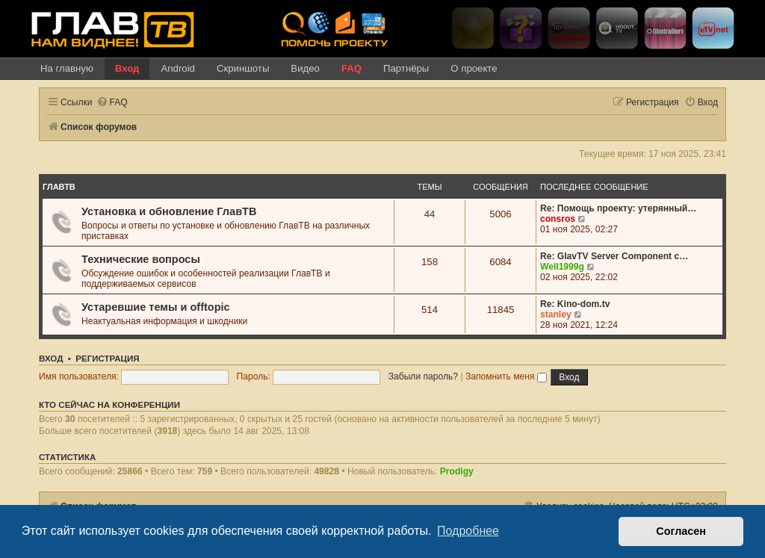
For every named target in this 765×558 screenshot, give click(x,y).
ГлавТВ (59, 186)
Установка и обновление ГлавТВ (168, 211)
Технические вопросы (140, 259)
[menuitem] (112, 103)
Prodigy (457, 471)
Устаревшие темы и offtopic (155, 307)
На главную (66, 68)
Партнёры (406, 68)
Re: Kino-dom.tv (575, 304)
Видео (305, 68)
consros (557, 219)
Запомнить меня (506, 376)
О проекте (473, 68)
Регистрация (107, 358)
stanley (556, 314)
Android (177, 68)
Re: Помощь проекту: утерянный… (618, 208)
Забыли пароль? (423, 376)
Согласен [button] (681, 531)
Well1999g (562, 266)
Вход (127, 68)
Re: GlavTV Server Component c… (614, 256)
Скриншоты (243, 68)
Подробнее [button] (468, 530)
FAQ (351, 68)
